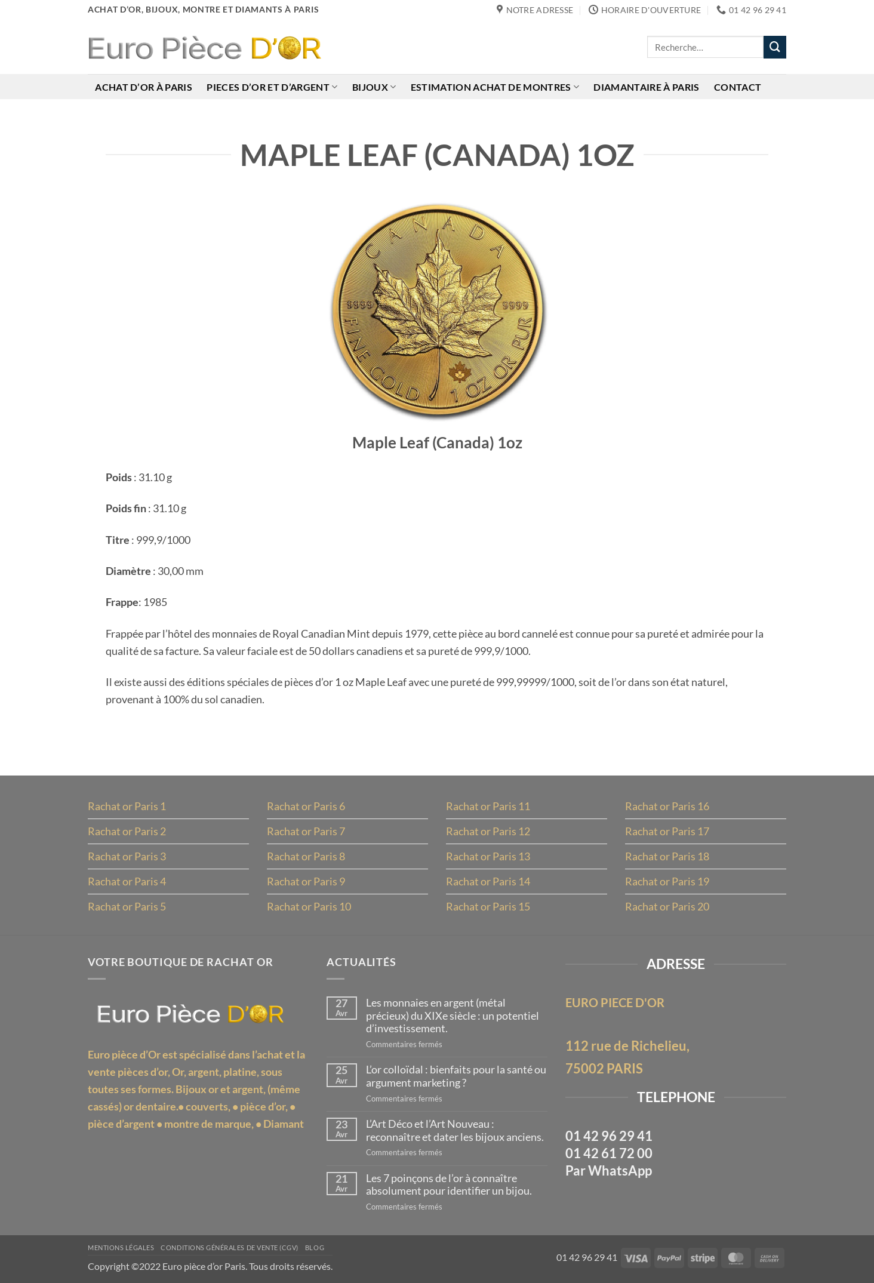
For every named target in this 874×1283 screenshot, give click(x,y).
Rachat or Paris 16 (667, 806)
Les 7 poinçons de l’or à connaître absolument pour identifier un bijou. (449, 1185)
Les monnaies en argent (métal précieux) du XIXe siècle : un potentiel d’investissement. (452, 1015)
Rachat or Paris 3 (127, 856)
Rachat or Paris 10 (309, 906)
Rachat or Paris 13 (488, 856)
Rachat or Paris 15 (488, 906)
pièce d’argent (121, 1123)
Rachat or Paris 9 (306, 881)
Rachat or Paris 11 (488, 806)
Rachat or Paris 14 (488, 881)
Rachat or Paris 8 (306, 856)
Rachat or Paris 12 (488, 831)
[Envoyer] (775, 47)
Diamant (283, 1123)
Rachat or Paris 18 (667, 856)
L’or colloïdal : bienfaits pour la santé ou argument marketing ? (456, 1076)
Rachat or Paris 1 (127, 806)
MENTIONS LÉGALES (121, 1247)
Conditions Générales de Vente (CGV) (229, 1247)
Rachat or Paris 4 (127, 881)
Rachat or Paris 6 (306, 806)
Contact (737, 87)
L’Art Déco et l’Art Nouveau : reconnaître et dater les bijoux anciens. (455, 1130)
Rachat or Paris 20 (667, 906)
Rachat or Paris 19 (667, 881)
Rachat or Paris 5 (127, 906)
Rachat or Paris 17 (667, 831)
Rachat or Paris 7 (306, 831)
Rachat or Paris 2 (127, 831)
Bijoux (374, 87)
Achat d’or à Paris (143, 87)
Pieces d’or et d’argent (272, 87)
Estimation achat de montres (495, 87)
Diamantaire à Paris (646, 87)
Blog (314, 1247)
